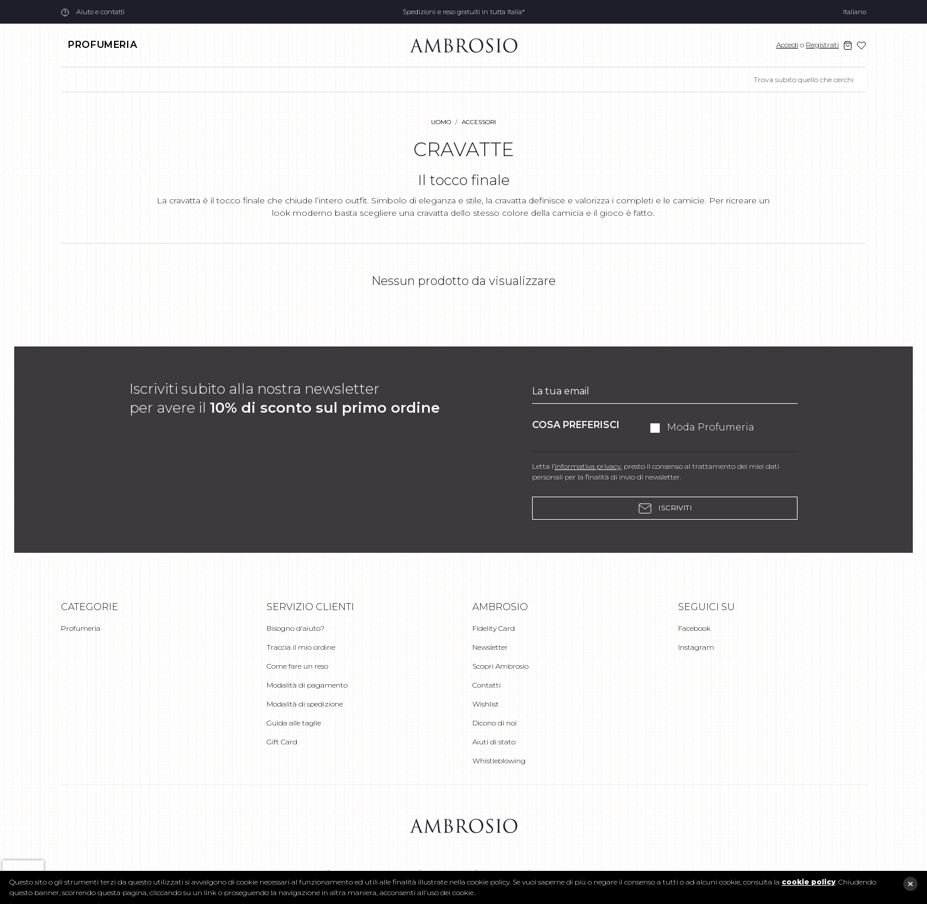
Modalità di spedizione (305, 703)
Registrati (822, 44)
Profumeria (102, 44)
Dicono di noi (494, 722)
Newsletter (490, 647)
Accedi (787, 44)
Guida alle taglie (294, 722)
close (910, 884)
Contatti (486, 685)
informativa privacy (588, 466)
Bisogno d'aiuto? (296, 628)
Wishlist (485, 703)
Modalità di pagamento (307, 685)
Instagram (696, 647)
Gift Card (282, 741)
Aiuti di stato (494, 741)
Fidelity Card (493, 628)
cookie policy (808, 881)
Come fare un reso (297, 666)
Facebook (694, 628)
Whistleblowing (499, 760)
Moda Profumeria (710, 427)
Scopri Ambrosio (500, 666)
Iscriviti (665, 508)
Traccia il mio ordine (301, 647)
